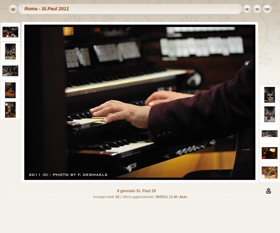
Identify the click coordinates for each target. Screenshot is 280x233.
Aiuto (183, 197)
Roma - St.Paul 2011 (47, 8)
